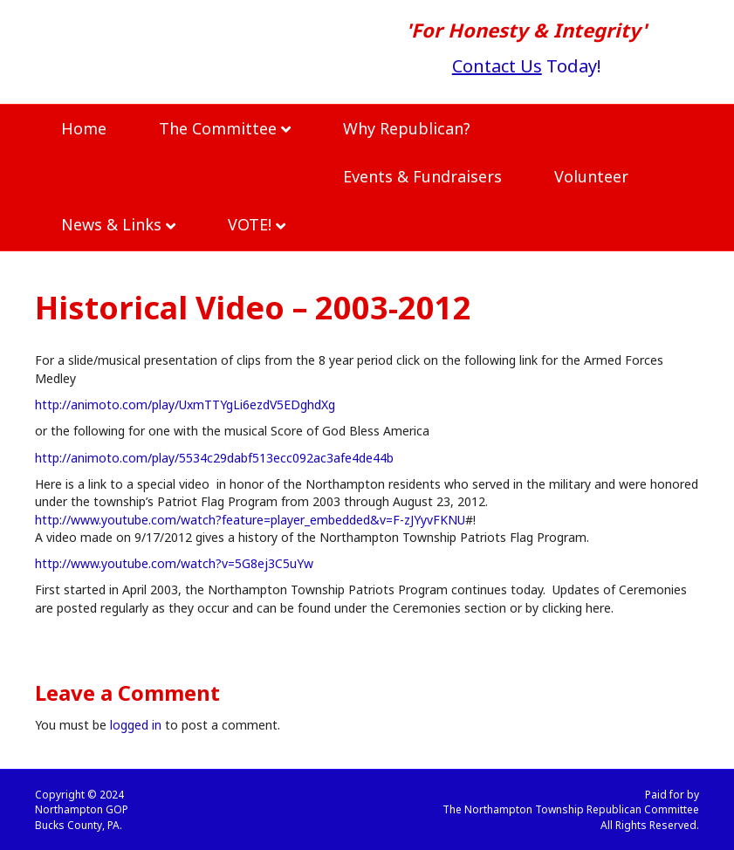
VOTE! (249, 224)
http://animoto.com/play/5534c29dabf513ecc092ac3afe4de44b (214, 457)
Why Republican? (406, 128)
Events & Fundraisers (422, 176)
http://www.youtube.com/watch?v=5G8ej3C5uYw (174, 563)
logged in (135, 724)
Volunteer (591, 176)
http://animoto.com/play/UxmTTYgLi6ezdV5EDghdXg (185, 404)
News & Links (111, 224)
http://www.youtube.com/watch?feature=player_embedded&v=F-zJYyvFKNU (250, 519)
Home (83, 128)
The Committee (218, 128)
